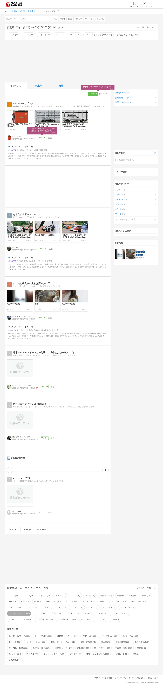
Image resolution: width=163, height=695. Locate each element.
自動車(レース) (63, 653)
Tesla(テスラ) (53, 607)
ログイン (144, 6)
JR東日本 (78, 19)
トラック (14, 648)
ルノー (85, 625)
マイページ (117, 684)
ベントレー (73, 619)
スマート (63, 613)
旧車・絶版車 (88, 648)
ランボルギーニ (67, 625)
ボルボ (89, 619)
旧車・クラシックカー (63, 648)
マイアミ (88, 19)
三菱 (120, 601)
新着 (61, 86)
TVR (37, 607)
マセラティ (121, 619)
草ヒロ (141, 653)
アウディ (71, 607)
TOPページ (99, 684)
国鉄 (70, 19)
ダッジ (78, 613)
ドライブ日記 (43, 642)
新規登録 (108, 684)
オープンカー (110, 642)
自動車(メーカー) (67, 642)
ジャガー (48, 613)
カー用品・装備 (18, 653)
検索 (57, 19)
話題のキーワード (123, 102)
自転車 (15, 665)
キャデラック (138, 607)
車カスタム (142, 648)
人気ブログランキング (14, 4)
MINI (25, 607)
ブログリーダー (122, 93)
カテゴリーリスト (145, 27)
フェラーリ (127, 613)
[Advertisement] (81, 60)
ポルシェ (104, 619)
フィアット (108, 613)
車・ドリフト (102, 653)
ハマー (92, 613)
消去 (154, 153)
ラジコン (120, 659)
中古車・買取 (123, 653)
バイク (32, 659)
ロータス (100, 625)
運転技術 (83, 653)
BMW (146, 601)
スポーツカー (131, 642)
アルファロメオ (117, 607)
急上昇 (38, 86)
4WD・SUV (89, 642)
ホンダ (75, 35)
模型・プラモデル (97, 659)
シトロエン (15, 613)
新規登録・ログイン (124, 97)
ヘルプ (155, 684)
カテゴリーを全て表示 (125, 219)
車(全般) (15, 659)
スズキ (13, 35)
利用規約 (148, 684)
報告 (50, 138)
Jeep (12, 607)
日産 (132, 601)
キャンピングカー (53, 659)
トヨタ (60, 35)
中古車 (62, 19)
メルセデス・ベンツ (20, 625)
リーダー (135, 6)
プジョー (56, 619)
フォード (40, 619)
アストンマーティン (93, 607)
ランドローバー (44, 625)
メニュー (154, 6)
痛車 (135, 659)
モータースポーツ (19, 642)
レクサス (106, 35)
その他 (115, 625)
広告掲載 (140, 684)
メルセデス (99, 19)
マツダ (90, 35)
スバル (28, 35)
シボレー (32, 613)
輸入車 (106, 648)
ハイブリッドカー (35, 648)
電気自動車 (123, 648)
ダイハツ (44, 35)
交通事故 (75, 659)
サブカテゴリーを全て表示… (128, 35)
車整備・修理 (41, 653)
